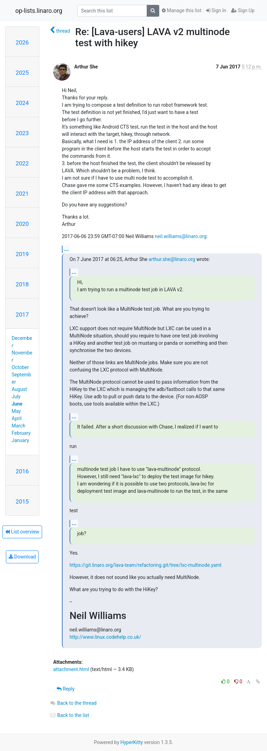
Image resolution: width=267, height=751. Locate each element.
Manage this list (181, 10)
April (17, 418)
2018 (22, 284)
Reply (65, 689)
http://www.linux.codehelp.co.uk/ (105, 637)
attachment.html (71, 669)
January (20, 440)
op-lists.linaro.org (38, 10)
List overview (22, 531)
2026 (22, 42)
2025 (22, 72)
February (21, 433)
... (66, 249)
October (20, 367)
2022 (22, 163)
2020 (22, 223)
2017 (22, 314)
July (16, 396)
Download (22, 557)
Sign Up (242, 10)
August (19, 389)
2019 (22, 254)
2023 (22, 133)
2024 (22, 102)
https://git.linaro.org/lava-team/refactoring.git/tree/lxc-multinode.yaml (145, 565)
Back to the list (69, 715)
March (19, 425)
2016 (22, 471)
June (17, 404)
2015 (22, 501)
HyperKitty (131, 742)
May (16, 411)
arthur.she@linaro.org (171, 259)
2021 (22, 193)
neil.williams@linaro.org (180, 236)
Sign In (216, 10)
